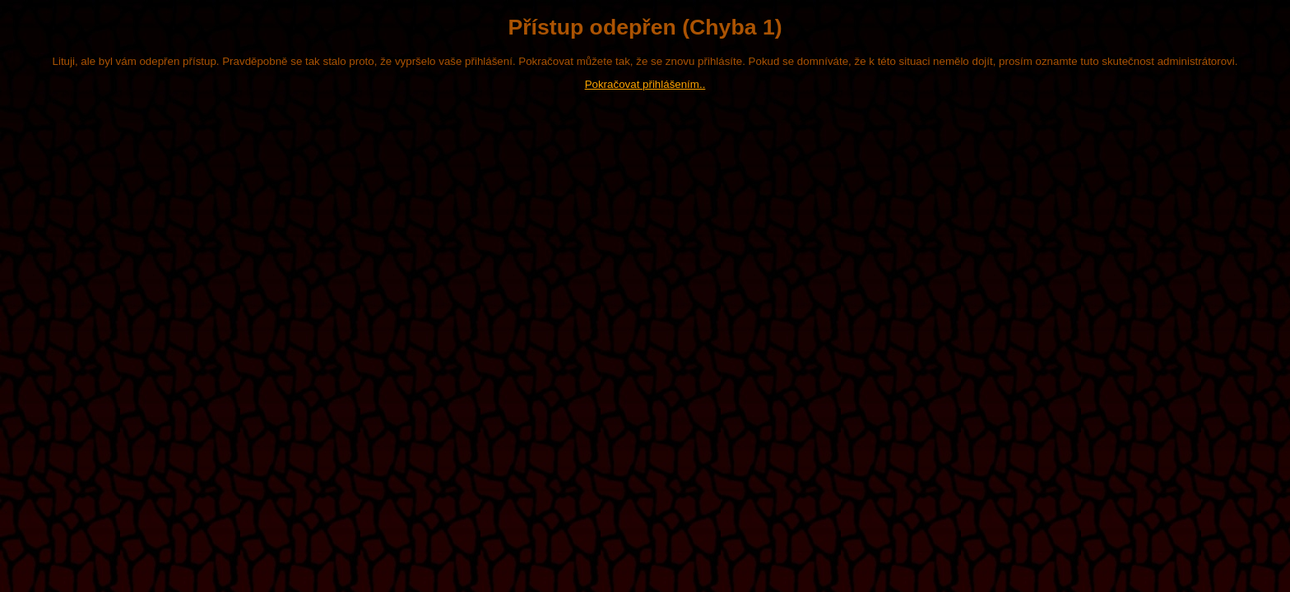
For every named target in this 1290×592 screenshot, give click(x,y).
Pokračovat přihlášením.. (645, 84)
